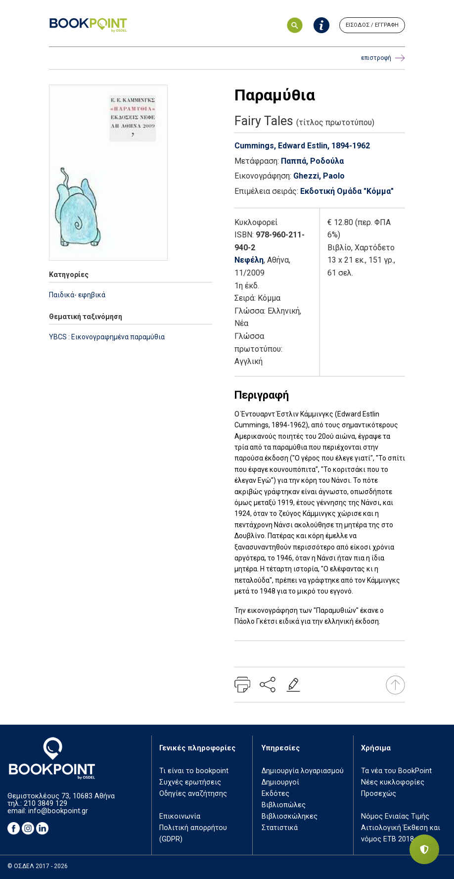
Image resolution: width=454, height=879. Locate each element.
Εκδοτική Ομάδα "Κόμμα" (347, 191)
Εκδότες (275, 793)
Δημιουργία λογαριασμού (303, 771)
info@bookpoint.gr (58, 811)
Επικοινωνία (179, 816)
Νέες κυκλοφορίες (392, 782)
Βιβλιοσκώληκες (290, 816)
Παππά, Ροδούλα (312, 161)
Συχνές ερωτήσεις (190, 782)
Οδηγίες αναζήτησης (193, 793)
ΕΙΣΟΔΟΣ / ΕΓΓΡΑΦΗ (372, 25)
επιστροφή (383, 58)
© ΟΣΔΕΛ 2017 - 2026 (37, 866)
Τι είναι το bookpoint (193, 771)
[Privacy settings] (424, 849)
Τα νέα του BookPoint (396, 771)
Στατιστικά (280, 828)
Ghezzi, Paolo (319, 176)
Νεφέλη (249, 260)
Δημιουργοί (280, 782)
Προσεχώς (378, 793)
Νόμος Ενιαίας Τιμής (395, 816)
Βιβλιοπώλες (284, 805)
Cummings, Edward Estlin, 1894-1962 (302, 145)
